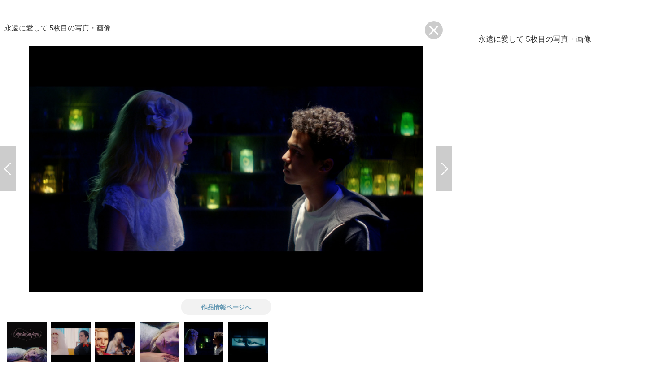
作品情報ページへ (226, 307)
